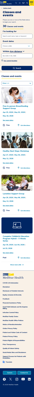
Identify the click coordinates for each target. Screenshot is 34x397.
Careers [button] (9, 373)
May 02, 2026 (19, 112)
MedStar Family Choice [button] (10, 317)
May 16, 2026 (8, 116)
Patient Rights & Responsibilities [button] (14, 340)
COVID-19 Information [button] (10, 283)
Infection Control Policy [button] (11, 313)
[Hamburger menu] (31, 3)
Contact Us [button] (24, 373)
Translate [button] (9, 362)
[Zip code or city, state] (17, 56)
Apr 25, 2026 (8, 112)
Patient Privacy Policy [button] (10, 336)
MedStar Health (7, 8)
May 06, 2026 (19, 197)
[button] (16, 3)
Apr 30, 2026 (8, 245)
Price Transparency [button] (9, 344)
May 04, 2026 (19, 155)
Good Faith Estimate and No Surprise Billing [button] (15, 308)
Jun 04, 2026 (19, 245)
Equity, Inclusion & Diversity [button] (12, 295)
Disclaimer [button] (6, 287)
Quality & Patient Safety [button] (11, 348)
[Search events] (17, 36)
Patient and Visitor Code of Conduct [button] (15, 332)
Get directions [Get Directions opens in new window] (25, 125)
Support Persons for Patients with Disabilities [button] (14, 357)
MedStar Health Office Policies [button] (13, 321)
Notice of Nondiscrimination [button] (12, 324)
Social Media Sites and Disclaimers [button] (14, 352)
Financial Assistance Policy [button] (12, 303)
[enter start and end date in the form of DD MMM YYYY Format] (17, 46)
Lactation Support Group (13, 194)
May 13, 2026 (8, 201)
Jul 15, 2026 (7, 248)
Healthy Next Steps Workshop (16, 151)
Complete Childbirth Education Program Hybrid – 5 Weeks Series (16, 238)
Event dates (8, 41)
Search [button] (18, 68)
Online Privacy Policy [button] (10, 328)
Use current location (10, 61)
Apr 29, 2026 (8, 197)
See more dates (8, 120)
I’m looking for (10, 31)
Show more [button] (15, 265)
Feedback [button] (6, 299)
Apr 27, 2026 (8, 155)
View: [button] (5, 83)
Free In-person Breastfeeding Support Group (15, 107)
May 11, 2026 (8, 158)
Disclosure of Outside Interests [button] (13, 291)
